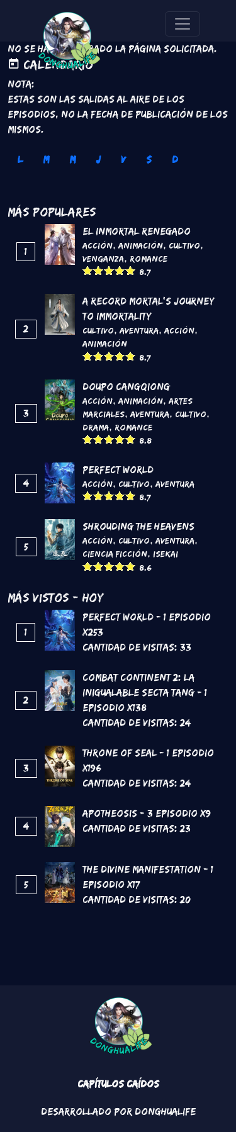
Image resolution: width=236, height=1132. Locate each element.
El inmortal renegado (136, 231)
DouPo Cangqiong (126, 386)
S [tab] (149, 159)
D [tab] (175, 159)
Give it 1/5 (87, 270)
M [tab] (46, 159)
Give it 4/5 (120, 270)
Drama (95, 427)
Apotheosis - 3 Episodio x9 (146, 813)
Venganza (103, 259)
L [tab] (20, 159)
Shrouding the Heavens (138, 526)
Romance (148, 259)
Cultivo (184, 245)
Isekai (165, 554)
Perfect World (118, 469)
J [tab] (98, 159)
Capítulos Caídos (118, 1084)
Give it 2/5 (98, 270)
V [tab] (123, 159)
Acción (97, 245)
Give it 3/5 (109, 270)
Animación (140, 245)
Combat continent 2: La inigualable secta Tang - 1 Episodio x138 (144, 692)
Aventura (139, 330)
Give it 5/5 (130, 270)
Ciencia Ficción (114, 554)
